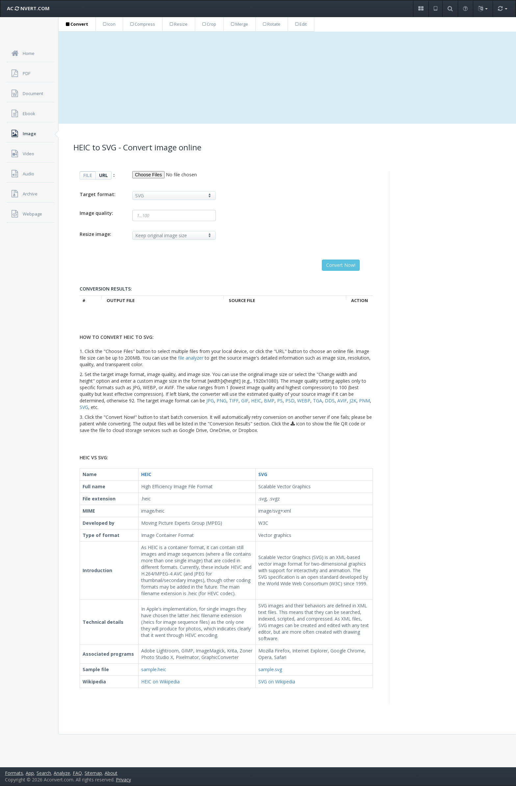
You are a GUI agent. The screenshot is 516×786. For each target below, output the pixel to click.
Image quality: (96, 213)
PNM (364, 400)
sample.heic (153, 669)
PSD (290, 400)
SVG (84, 407)
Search (44, 773)
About (111, 773)
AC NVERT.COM (28, 8)
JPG (210, 400)
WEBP (303, 400)
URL (103, 175)
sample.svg (270, 669)
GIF (244, 400)
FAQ (77, 773)
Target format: (98, 194)
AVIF (342, 400)
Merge (239, 24)
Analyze (62, 773)
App (30, 773)
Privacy (123, 779)
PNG (221, 400)
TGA (317, 400)
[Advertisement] (287, 78)
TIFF (234, 400)
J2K (352, 400)
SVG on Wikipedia (276, 681)
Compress (142, 24)
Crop (209, 24)
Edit (301, 24)
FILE (87, 175)
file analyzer (190, 358)
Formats (14, 773)
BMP (269, 400)
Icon (109, 24)
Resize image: (95, 234)
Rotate (271, 24)
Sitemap (93, 773)
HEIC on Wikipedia (160, 681)
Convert (77, 24)
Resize (179, 24)
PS (280, 400)
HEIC (256, 400)
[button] (420, 9)
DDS (330, 400)
